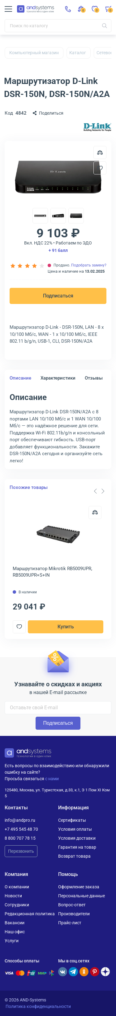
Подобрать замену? (88, 265)
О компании (17, 886)
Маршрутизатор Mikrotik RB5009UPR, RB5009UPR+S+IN (52, 572)
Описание (20, 378)
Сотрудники (17, 904)
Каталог (77, 52)
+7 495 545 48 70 (21, 829)
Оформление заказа (78, 886)
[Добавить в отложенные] (99, 167)
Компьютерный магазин (34, 52)
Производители (74, 913)
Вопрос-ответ (72, 904)
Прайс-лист (69, 922)
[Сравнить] (94, 512)
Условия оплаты (75, 829)
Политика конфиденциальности (38, 1006)
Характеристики (58, 378)
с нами (52, 778)
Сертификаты (72, 820)
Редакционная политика (30, 913)
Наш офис (15, 931)
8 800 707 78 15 (20, 838)
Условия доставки (77, 838)
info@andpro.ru (20, 820)
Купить (66, 627)
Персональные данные (81, 895)
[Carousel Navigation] (99, 491)
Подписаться (58, 296)
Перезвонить (21, 851)
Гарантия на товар (77, 847)
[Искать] (104, 25)
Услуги (12, 940)
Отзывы (94, 378)
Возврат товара (74, 856)
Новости (13, 895)
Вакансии (14, 922)
